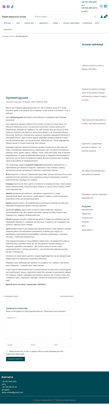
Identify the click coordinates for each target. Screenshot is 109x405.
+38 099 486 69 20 (89, 8)
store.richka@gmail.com (12, 394)
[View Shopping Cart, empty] (105, 16)
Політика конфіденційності (42, 401)
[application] (12, 23)
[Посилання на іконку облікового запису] (101, 17)
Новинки (85, 222)
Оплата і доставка (71, 23)
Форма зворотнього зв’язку (14, 17)
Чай (19, 23)
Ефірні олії (30, 23)
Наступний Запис (67, 296)
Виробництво (87, 210)
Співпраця (87, 23)
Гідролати (44, 23)
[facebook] (8, 6)
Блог (97, 23)
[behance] (12, 6)
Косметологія (87, 218)
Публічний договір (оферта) (66, 401)
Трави (56, 23)
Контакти (8, 29)
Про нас (8, 23)
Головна (5, 36)
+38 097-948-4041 (89, 2)
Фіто (83, 226)
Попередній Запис (10, 296)
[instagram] (4, 6)
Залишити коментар (14, 102)
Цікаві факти (87, 230)
